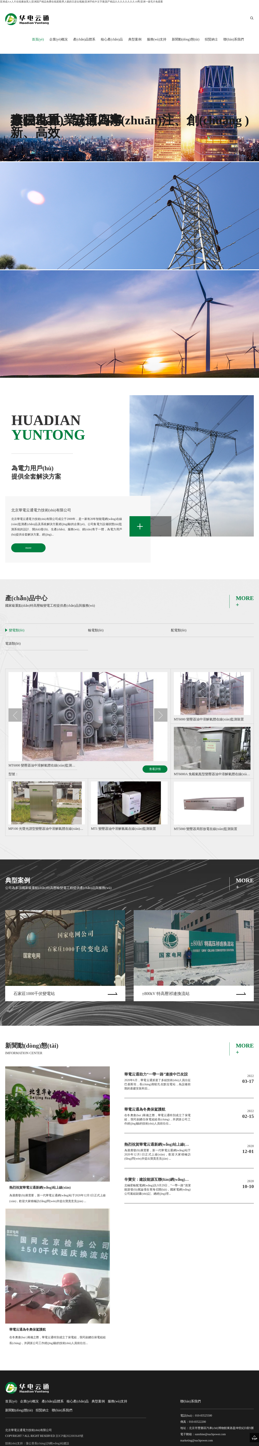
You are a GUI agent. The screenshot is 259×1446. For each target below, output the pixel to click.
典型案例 (135, 39)
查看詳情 (155, 769)
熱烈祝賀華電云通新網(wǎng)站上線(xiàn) (40, 1187)
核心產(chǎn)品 (112, 39)
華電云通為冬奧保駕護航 (27, 1329)
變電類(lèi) (16, 630)
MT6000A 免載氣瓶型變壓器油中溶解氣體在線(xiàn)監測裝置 (212, 774)
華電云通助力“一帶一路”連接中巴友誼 (156, 1074)
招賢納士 (211, 39)
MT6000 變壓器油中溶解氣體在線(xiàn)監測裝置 (42, 765)
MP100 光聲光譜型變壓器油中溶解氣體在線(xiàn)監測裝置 (46, 828)
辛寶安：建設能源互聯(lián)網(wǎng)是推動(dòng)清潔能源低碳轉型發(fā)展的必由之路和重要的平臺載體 (157, 1179)
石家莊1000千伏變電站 (34, 993)
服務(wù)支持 (156, 39)
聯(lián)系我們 (233, 39)
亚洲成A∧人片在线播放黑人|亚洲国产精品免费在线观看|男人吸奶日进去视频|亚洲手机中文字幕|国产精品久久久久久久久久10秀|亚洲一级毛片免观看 (81, 1)
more (28, 547)
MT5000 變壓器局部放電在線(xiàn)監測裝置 (205, 829)
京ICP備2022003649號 (69, 1435)
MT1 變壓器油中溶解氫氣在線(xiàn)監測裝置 (123, 828)
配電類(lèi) (178, 630)
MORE (245, 601)
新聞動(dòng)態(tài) (185, 39)
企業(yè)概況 (58, 39)
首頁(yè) (38, 39)
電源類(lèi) (13, 643)
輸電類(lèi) (96, 630)
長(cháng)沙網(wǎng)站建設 (51, 1443)
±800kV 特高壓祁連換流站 (166, 993)
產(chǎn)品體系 (84, 39)
